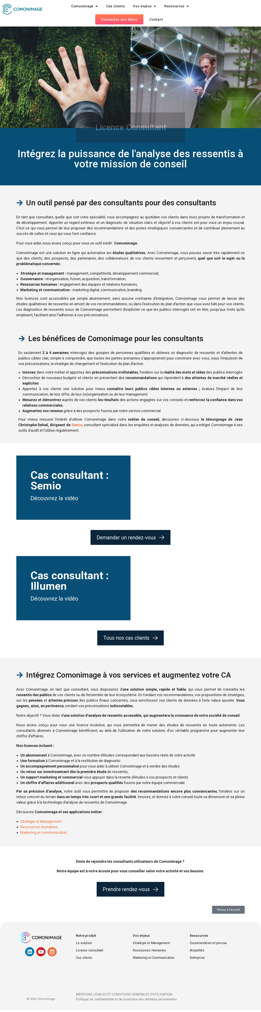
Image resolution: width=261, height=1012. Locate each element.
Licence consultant (89, 952)
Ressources (176, 6)
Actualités (197, 952)
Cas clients (115, 6)
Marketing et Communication (153, 960)
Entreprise (197, 960)
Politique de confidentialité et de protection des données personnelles (126, 1001)
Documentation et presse (208, 945)
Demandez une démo (119, 19)
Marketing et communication (43, 834)
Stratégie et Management (40, 823)
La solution (84, 945)
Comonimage (84, 6)
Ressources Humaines (39, 828)
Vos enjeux (144, 6)
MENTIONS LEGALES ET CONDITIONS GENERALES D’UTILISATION (124, 996)
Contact (156, 19)
